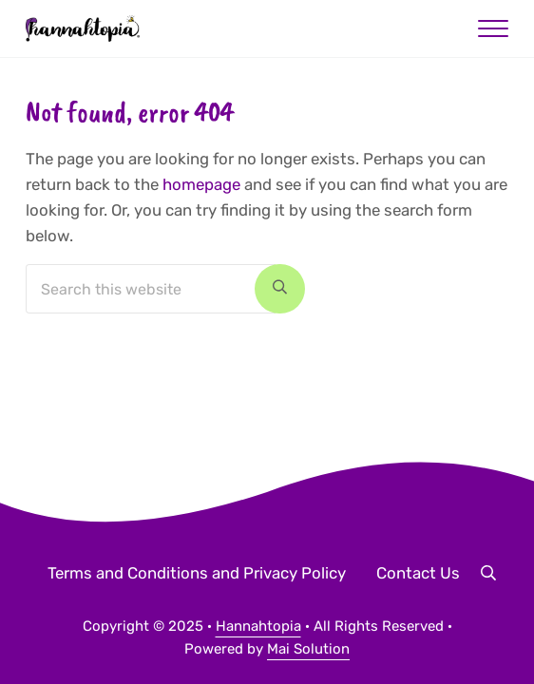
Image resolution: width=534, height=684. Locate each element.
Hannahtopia (258, 626)
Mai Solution (308, 648)
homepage (201, 184)
